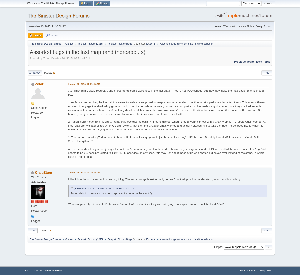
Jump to (218, 246)
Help (242, 270)
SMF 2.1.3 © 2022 (34, 270)
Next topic (263, 61)
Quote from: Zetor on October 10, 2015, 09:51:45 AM (104, 188)
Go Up (32, 230)
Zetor (39, 84)
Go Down (35, 73)
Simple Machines (53, 270)
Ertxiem (150, 43)
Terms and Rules (255, 270)
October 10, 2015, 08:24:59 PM (84, 172)
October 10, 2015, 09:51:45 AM (84, 84)
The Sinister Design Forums (58, 15)
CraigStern (43, 172)
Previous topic (244, 61)
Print (266, 73)
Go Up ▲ (270, 270)
